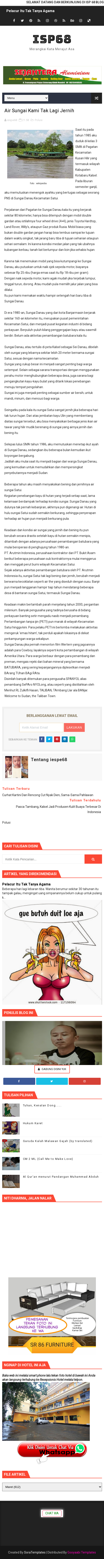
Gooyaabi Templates (81, 1552)
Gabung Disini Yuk (52, 1069)
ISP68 (52, 39)
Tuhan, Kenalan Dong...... (42, 1105)
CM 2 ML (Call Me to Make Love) (48, 1159)
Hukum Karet (33, 1123)
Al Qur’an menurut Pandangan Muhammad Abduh (61, 1176)
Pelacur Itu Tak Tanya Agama (30, 11)
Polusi (38, 120)
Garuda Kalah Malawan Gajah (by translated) (58, 1141)
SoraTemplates (35, 1552)
